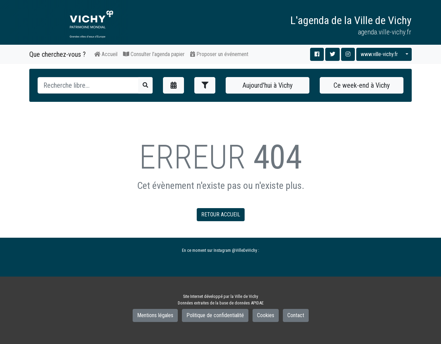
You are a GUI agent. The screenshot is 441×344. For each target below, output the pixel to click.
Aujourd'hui (268, 85)
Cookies (265, 315)
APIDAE (257, 302)
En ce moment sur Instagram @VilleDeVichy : (220, 250)
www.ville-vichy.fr (379, 54)
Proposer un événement (219, 54)
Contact (295, 315)
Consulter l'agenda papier (154, 54)
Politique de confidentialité (215, 315)
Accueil (105, 54)
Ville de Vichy (246, 296)
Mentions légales (155, 315)
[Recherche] (88, 85)
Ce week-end (362, 85)
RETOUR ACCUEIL (220, 214)
